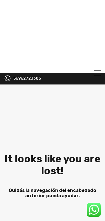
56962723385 (27, 78)
